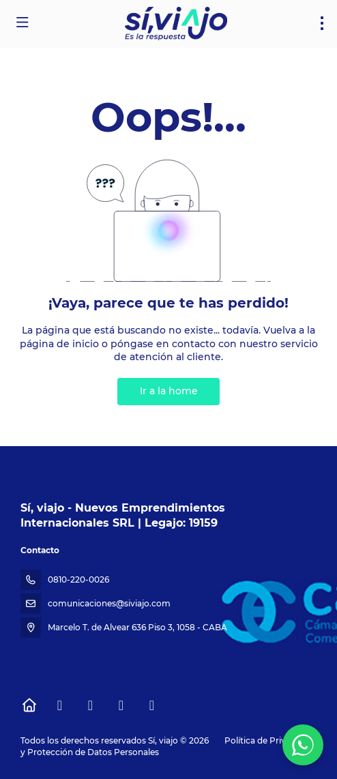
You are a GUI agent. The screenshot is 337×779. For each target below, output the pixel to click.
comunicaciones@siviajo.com (109, 603)
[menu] (322, 23)
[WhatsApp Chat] (302, 744)
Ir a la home (169, 391)
